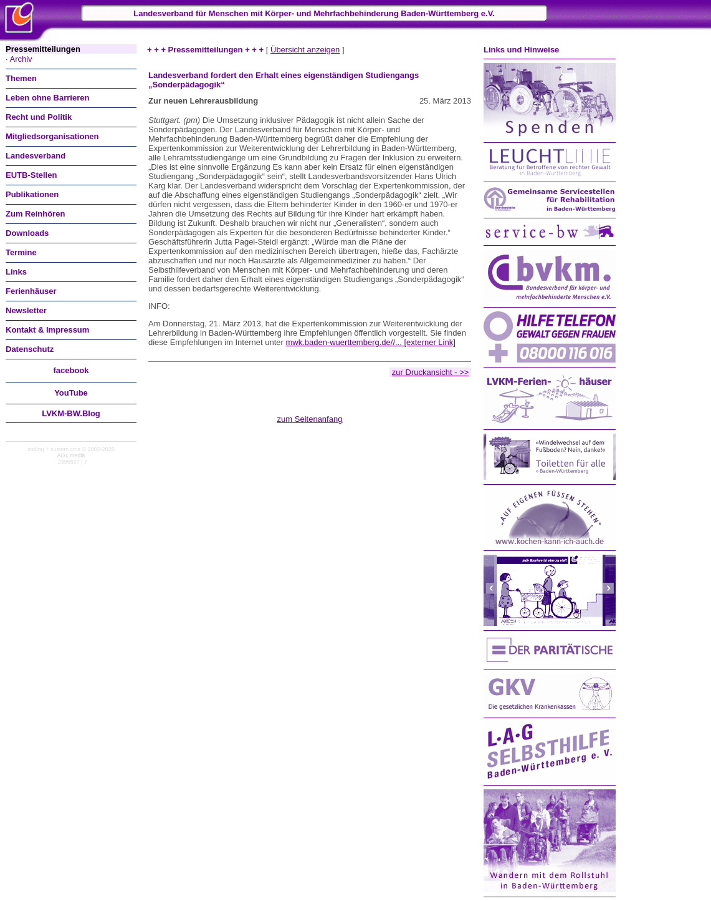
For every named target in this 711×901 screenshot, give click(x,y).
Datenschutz (30, 349)
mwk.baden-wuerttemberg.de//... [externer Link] (370, 342)
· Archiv (19, 59)
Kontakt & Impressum (47, 329)
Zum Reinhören (35, 213)
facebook (70, 370)
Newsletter (26, 310)
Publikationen (32, 194)
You (71, 392)
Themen (21, 78)
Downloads (27, 233)
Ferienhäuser (31, 291)
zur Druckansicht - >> (430, 372)
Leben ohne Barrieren (47, 97)
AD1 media (71, 455)
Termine (21, 252)
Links (16, 271)
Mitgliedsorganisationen (52, 136)
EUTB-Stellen (31, 175)
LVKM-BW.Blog (71, 413)
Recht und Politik (39, 117)
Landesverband (35, 155)
